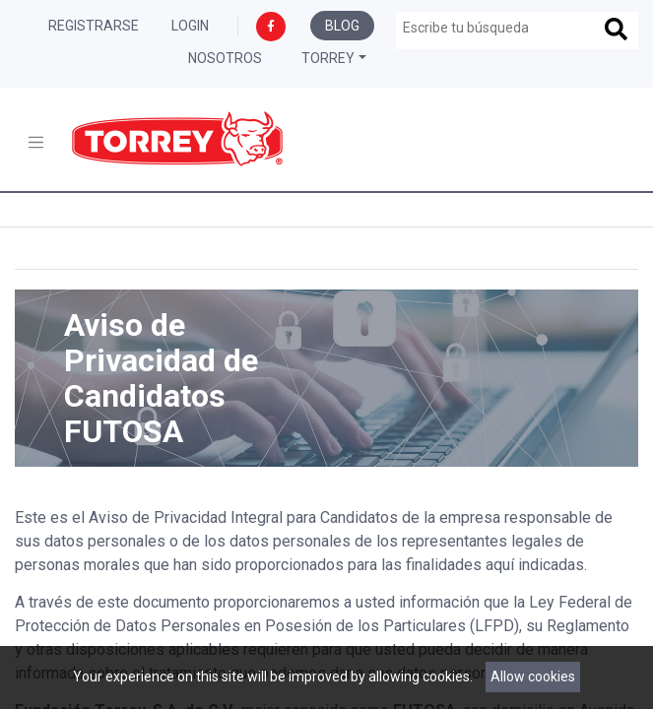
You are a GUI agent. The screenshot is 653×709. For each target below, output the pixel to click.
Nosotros (225, 58)
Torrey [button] (328, 58)
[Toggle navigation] (36, 142)
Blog (342, 25)
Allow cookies (532, 676)
